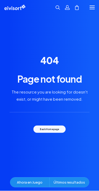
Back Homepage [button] (49, 129)
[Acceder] (65, 7)
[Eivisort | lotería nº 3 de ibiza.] (14, 7)
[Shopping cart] (74, 7)
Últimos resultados (69, 182)
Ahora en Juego (30, 182)
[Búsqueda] (55, 7)
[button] (92, 7)
